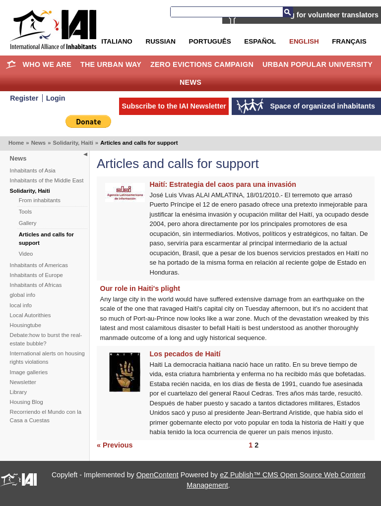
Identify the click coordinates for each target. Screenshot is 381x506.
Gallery (28, 223)
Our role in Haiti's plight (140, 288)
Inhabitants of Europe (36, 275)
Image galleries (29, 372)
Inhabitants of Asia (33, 170)
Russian (160, 41)
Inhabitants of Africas (36, 285)
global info (23, 295)
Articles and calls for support (46, 238)
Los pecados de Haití (185, 354)
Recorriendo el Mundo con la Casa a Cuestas (45, 416)
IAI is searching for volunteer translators (310, 15)
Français (349, 41)
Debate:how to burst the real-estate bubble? (46, 339)
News (190, 82)
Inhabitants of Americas (39, 265)
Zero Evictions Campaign (202, 64)
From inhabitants (40, 200)
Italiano (116, 41)
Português (210, 41)
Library (18, 392)
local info (21, 305)
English (304, 41)
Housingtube (25, 325)
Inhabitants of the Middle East (47, 180)
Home (11, 64)
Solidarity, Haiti (73, 143)
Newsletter (23, 382)
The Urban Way (110, 64)
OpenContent (157, 475)
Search (288, 12)
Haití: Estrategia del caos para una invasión (223, 184)
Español (260, 41)
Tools (25, 212)
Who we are (47, 64)
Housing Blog (26, 402)
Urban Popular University (317, 64)
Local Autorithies (30, 315)
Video (26, 254)
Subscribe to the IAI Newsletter (174, 106)
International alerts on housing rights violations (47, 357)
